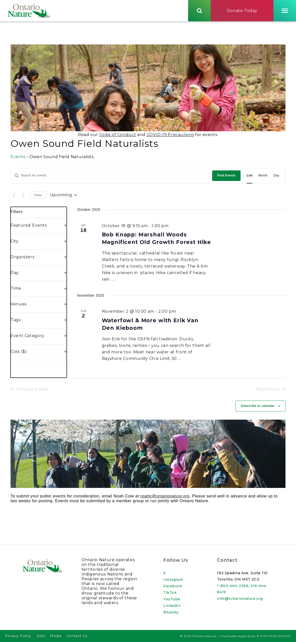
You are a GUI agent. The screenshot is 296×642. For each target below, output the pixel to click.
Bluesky (171, 612)
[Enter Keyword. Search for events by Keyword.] (111, 176)
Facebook (172, 586)
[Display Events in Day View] (276, 176)
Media (55, 636)
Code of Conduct (117, 136)
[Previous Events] (14, 196)
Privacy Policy (18, 636)
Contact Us (77, 636)
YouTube (171, 599)
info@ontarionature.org (240, 598)
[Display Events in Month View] (262, 176)
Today (38, 196)
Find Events (226, 176)
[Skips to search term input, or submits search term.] (199, 11)
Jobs (40, 636)
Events (18, 158)
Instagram (173, 579)
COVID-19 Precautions (170, 136)
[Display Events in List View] (249, 176)
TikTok (170, 592)
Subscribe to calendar (258, 407)
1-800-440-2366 (232, 586)
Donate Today (242, 11)
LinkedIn (172, 605)
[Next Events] (23, 196)
